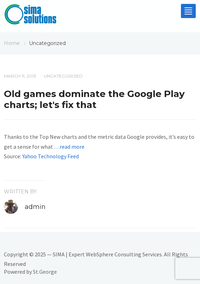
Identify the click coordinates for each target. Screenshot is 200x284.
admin (35, 207)
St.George (45, 271)
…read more (69, 146)
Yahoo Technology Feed (50, 156)
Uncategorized (63, 76)
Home (12, 43)
